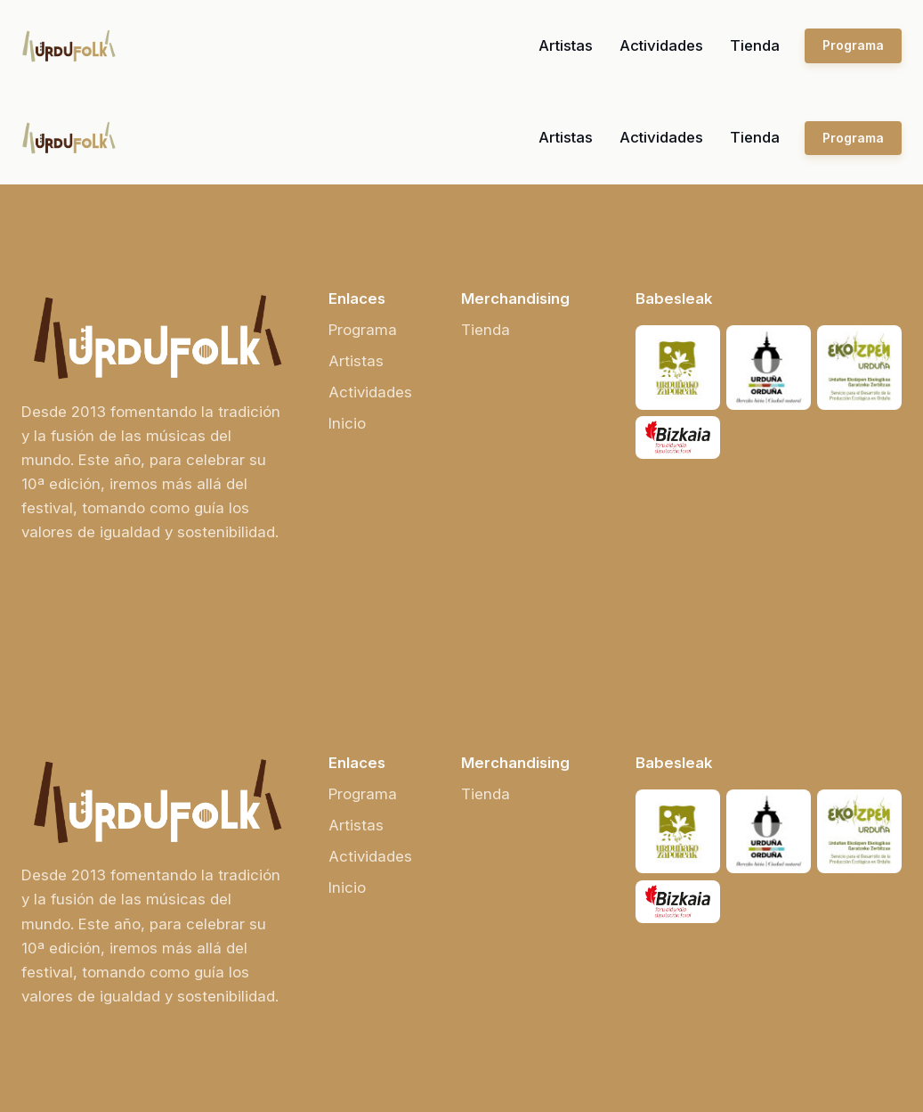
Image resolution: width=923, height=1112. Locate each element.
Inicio (347, 423)
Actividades (661, 45)
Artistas (565, 45)
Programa (853, 45)
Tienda (755, 45)
